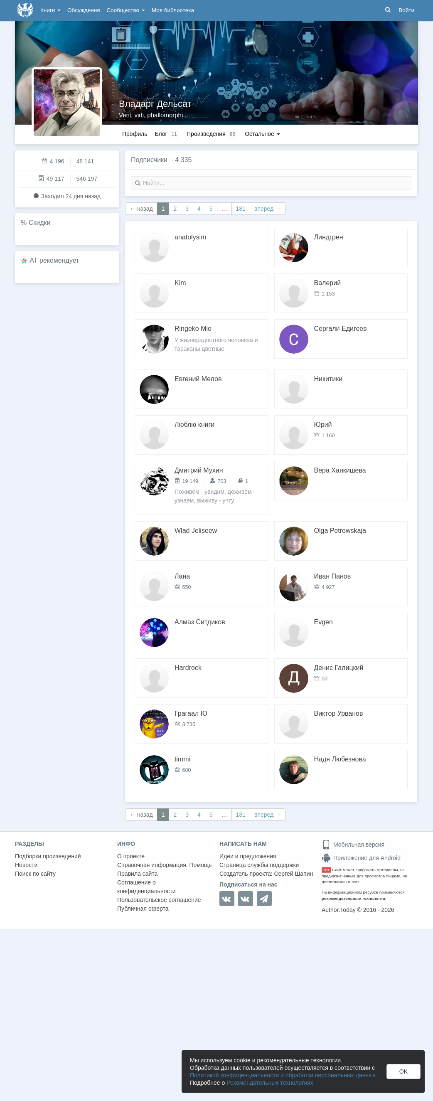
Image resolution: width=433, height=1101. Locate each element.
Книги (50, 10)
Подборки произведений (48, 856)
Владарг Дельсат (155, 104)
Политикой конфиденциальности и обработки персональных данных (283, 1075)
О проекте (131, 856)
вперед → (267, 208)
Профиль (134, 134)
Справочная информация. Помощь (164, 865)
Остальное (262, 134)
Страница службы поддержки (259, 865)
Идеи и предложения (247, 856)
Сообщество (126, 10)
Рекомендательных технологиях (269, 1082)
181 (241, 208)
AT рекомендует (54, 260)
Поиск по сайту (35, 873)
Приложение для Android (361, 857)
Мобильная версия (353, 844)
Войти (406, 10)
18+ (326, 869)
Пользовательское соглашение (159, 900)
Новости (26, 865)
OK (403, 1071)
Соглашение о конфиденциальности (146, 886)
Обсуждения (83, 10)
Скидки (40, 222)
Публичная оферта (143, 908)
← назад (141, 208)
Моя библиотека (173, 10)
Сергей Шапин (293, 873)
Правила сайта (137, 873)
